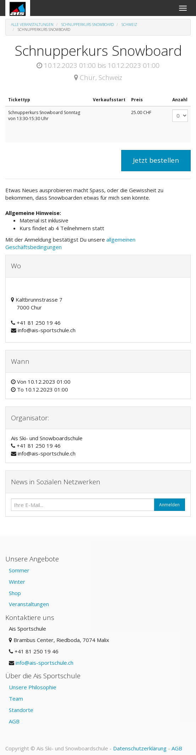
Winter (17, 581)
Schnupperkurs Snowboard (87, 24)
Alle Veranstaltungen (32, 24)
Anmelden (169, 505)
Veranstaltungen (29, 604)
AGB (14, 721)
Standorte (21, 709)
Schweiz (129, 24)
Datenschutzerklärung (140, 748)
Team (16, 698)
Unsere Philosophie (32, 687)
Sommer (19, 570)
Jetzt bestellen (156, 160)
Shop (15, 593)
